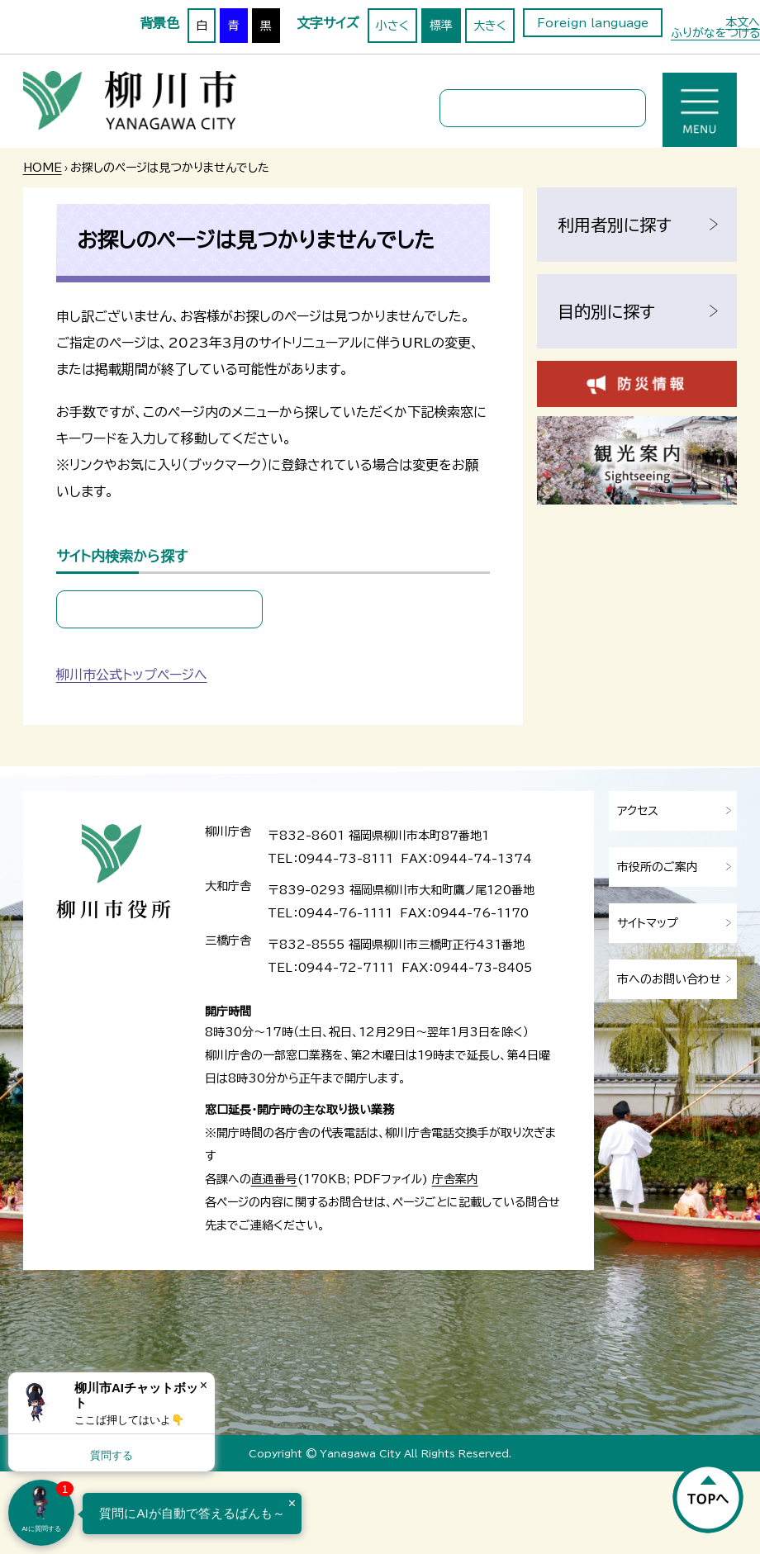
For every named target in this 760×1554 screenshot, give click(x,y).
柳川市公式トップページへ (131, 674)
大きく (489, 25)
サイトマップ (647, 923)
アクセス (637, 811)
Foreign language (592, 23)
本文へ (742, 22)
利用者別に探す (615, 224)
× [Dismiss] (203, 1385)
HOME (42, 167)
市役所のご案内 (657, 867)
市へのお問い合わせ (669, 979)
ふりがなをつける (715, 33)
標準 (441, 25)
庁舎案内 (455, 1179)
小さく (392, 25)
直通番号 (274, 1179)
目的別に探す (606, 311)
